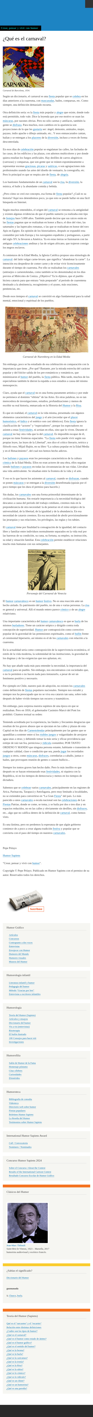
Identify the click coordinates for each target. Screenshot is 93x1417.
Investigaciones (16, 1042)
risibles (44, 734)
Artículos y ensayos (18, 1019)
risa (62, 182)
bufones (12, 458)
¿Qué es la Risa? (14, 1365)
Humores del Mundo (19, 954)
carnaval (47, 182)
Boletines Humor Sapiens (21, 1114)
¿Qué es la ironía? (15, 1361)
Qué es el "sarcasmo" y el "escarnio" (24, 1323)
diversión (53, 137)
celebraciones (20, 243)
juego (39, 417)
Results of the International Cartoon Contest (30, 1172)
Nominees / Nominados (20, 1147)
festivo (47, 601)
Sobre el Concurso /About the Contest (27, 1168)
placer (74, 417)
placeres (36, 137)
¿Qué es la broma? (15, 1350)
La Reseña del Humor (19, 1118)
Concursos (14, 938)
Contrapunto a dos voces (21, 942)
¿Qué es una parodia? (17, 1388)
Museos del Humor (18, 961)
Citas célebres (15, 1070)
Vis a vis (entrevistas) (19, 1026)
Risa (78, 405)
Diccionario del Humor (18, 1277)
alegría (64, 174)
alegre (60, 112)
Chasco (12, 1295)
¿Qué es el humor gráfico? (19, 1342)
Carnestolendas (36, 730)
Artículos (13, 935)
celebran (26, 787)
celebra (77, 96)
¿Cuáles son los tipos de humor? (22, 1331)
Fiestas (7, 804)
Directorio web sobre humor (22, 1107)
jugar (64, 751)
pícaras (41, 166)
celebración (27, 149)
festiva (56, 828)
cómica (7, 462)
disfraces (43, 755)
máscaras (8, 120)
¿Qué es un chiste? (15, 1380)
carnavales (73, 267)
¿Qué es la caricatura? (17, 1358)
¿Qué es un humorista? (17, 1384)
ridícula (46, 742)
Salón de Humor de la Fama (22, 1063)
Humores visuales (17, 958)
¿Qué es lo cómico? (16, 1373)
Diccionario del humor (20, 1023)
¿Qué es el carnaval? (16, 1335)
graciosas (30, 166)
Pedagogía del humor (19, 986)
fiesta (52, 96)
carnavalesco (21, 601)
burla (77, 621)
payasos (23, 458)
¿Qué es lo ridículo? (16, 1377)
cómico (64, 609)
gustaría (37, 129)
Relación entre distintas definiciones (24, 1327)
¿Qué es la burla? (15, 1354)
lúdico (23, 421)
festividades (26, 429)
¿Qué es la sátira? (15, 1369)
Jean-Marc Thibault (16, 1245)
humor (24, 376)
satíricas (52, 166)
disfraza (17, 124)
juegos (52, 734)
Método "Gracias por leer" (21, 990)
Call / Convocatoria (18, 1143)
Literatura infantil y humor (22, 983)
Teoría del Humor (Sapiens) (22, 1015)
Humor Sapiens (11, 855)
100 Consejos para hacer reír (22, 1038)
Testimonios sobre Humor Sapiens (25, 1122)
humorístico (9, 421)
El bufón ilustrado (17, 1034)
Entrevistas (14, 946)
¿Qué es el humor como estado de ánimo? (26, 1338)
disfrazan (74, 478)
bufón (78, 633)
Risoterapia (14, 1030)
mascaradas (47, 100)
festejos (10, 218)
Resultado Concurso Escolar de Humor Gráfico (31, 1175)
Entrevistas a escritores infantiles (25, 994)
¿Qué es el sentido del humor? (21, 1346)
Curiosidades (15, 1074)
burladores (18, 625)
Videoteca (14, 1103)
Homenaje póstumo (18, 1067)
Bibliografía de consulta (20, 1099)
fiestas (10, 222)
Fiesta (57, 795)
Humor (67, 405)
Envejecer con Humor (19, 950)
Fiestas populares (17, 1110)
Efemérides (14, 1078)
